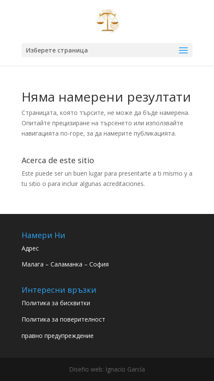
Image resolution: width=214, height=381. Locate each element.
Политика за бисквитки (56, 303)
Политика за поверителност (63, 319)
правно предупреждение (58, 335)
